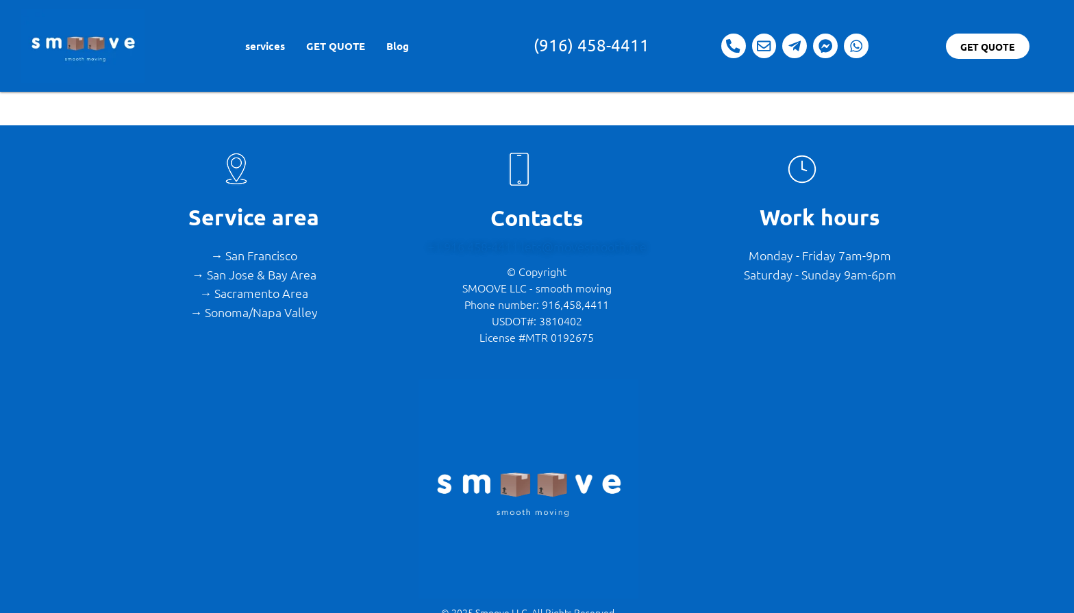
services (265, 46)
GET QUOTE (335, 46)
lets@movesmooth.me (584, 246)
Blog (397, 46)
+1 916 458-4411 (474, 246)
